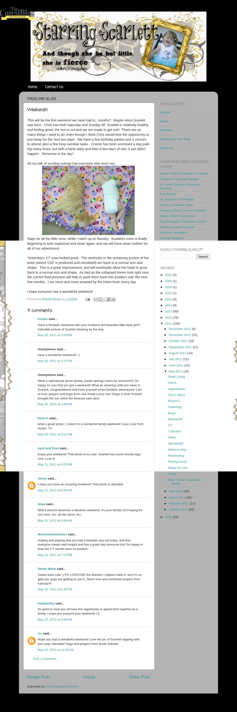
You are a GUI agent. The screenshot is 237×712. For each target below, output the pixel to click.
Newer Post (38, 677)
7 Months (174, 431)
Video (172, 437)
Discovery (167, 148)
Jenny (42, 478)
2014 (169, 305)
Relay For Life (177, 468)
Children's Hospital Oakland (179, 179)
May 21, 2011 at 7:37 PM (55, 555)
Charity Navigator (172, 238)
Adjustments (176, 389)
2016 (169, 293)
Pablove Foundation (174, 232)
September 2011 (181, 347)
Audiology (175, 407)
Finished (166, 130)
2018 (169, 287)
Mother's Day (177, 449)
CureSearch (168, 194)
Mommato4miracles (52, 534)
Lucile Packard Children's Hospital (183, 173)
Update (165, 112)
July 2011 (176, 359)
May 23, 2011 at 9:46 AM (55, 619)
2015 (169, 299)
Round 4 (174, 401)
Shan (41, 504)
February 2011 (179, 503)
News (164, 121)
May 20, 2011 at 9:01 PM (55, 434)
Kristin (43, 319)
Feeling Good (177, 461)
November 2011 (180, 335)
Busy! (172, 413)
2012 (169, 317)
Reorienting (176, 455)
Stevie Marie (47, 568)
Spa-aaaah (175, 443)
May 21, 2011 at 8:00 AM (55, 490)
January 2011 (179, 509)
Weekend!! (175, 419)
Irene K (43, 418)
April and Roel (48, 448)
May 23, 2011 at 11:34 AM (56, 650)
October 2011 (179, 341)
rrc (40, 633)
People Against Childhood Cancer (183, 221)
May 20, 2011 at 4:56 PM (55, 404)
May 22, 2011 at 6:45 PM (55, 589)
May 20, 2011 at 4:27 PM (55, 361)
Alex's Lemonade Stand (176, 205)
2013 (169, 311)
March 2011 (177, 497)
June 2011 (176, 365)
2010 (169, 517)
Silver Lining (176, 376)
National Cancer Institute (177, 227)
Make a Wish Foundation (177, 216)
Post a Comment (44, 659)
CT (170, 425)
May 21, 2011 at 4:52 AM (55, 464)
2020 (169, 281)
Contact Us (54, 87)
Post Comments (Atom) (62, 686)
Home (32, 87)
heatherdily (46, 603)
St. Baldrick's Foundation (177, 199)
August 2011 (178, 353)
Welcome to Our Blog (175, 139)
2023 (169, 275)
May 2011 (176, 371)
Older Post (139, 677)
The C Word (176, 395)
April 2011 (176, 491)
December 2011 (180, 329)
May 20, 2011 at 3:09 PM (55, 335)
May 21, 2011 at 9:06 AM (55, 520)
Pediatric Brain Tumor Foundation (183, 210)
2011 (169, 323)
